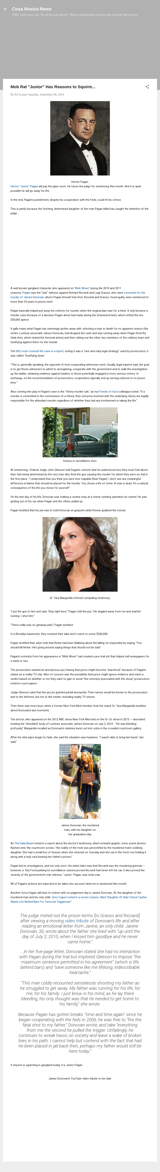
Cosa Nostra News (32, 8)
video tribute (77, 920)
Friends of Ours (108, 391)
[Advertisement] (80, 49)
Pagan (26, 292)
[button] (147, 87)
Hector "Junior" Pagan (24, 186)
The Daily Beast (24, 843)
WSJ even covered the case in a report (40, 351)
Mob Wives (82, 288)
